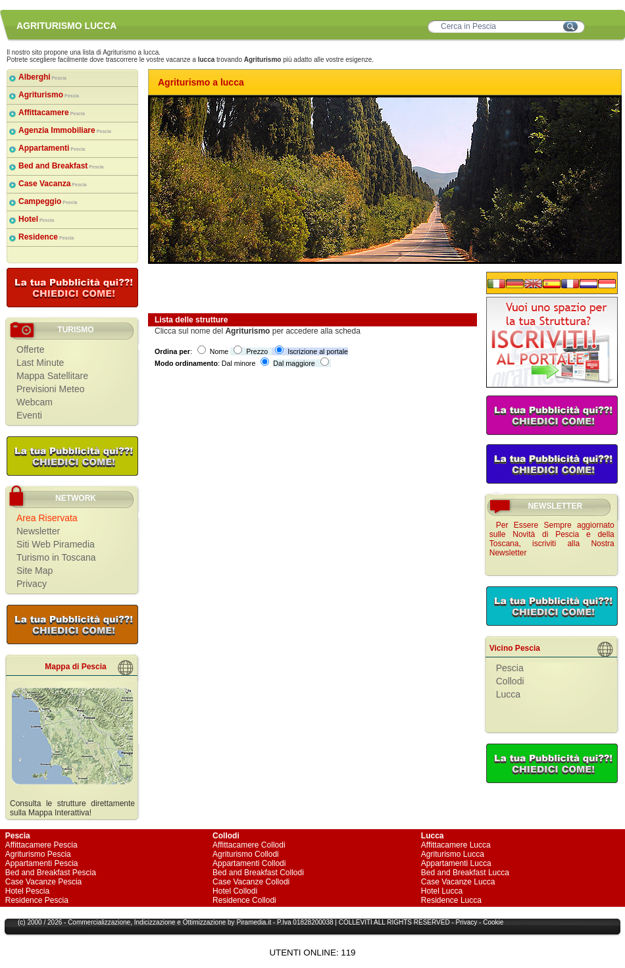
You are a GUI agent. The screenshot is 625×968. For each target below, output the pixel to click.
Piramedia (251, 922)
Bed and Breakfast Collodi (258, 872)
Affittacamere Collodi (249, 845)
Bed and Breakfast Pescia (50, 872)
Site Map (34, 570)
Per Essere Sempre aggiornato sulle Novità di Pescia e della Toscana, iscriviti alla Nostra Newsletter (551, 539)
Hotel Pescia (27, 891)
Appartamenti (51, 148)
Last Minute (40, 362)
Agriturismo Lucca (452, 854)
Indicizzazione (155, 922)
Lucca (508, 694)
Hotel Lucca (442, 891)
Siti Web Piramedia (55, 544)
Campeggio (47, 201)
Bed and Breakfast (61, 165)
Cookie (493, 922)
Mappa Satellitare (52, 375)
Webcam (34, 402)
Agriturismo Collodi (246, 854)
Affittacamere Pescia (41, 845)
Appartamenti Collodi (249, 863)
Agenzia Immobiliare (64, 130)
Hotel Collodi (235, 891)
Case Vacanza (52, 183)
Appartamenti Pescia (41, 863)
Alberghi (42, 77)
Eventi (29, 415)
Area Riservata (47, 518)
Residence (46, 237)
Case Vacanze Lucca (458, 881)
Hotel (36, 219)
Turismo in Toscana (56, 557)
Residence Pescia (36, 900)
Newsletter (38, 531)
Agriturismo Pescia (38, 854)
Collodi (510, 681)
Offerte (30, 349)
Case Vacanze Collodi (251, 881)
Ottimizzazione (204, 922)
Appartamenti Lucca (456, 863)
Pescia (510, 668)
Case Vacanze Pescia (43, 881)
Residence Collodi (244, 900)
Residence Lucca (451, 900)
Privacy (31, 583)
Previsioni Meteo (50, 389)
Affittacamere (51, 112)
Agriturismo (48, 94)
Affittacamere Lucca (456, 845)
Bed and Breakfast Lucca (465, 872)
